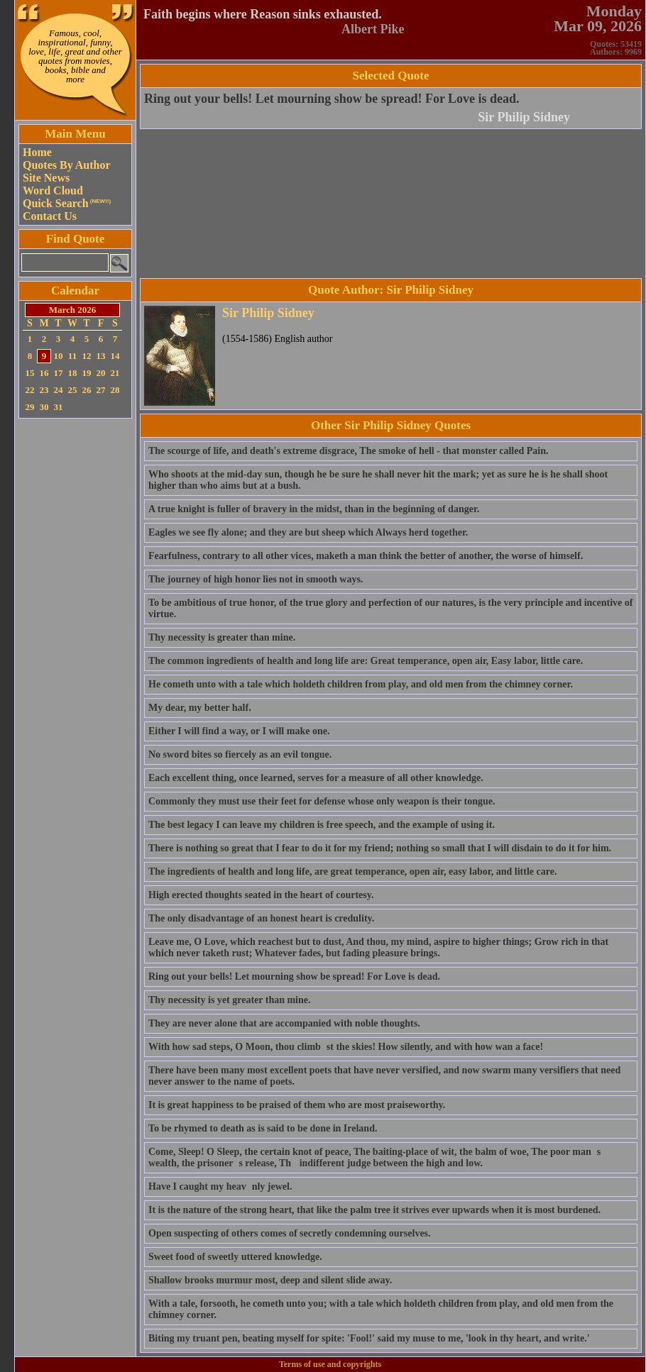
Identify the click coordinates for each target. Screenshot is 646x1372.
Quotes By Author (67, 165)
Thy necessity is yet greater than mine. (229, 1000)
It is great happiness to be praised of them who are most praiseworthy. (296, 1105)
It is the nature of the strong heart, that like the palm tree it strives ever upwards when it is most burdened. (374, 1210)
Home (37, 152)
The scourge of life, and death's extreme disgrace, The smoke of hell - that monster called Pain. (348, 451)
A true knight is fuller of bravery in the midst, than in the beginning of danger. (313, 509)
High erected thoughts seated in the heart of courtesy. (260, 895)
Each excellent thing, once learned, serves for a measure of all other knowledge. (315, 778)
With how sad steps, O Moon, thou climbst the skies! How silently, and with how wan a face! (345, 1046)
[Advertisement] (75, 635)
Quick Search (67, 203)
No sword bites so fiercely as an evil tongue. (240, 754)
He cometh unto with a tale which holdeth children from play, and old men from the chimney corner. (360, 684)
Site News (46, 178)
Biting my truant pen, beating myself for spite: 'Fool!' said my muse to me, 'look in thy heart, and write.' (369, 1338)
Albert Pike (372, 29)
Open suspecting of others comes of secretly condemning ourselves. (289, 1233)
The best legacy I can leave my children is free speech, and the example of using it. (321, 824)
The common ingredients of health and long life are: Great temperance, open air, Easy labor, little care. (365, 660)
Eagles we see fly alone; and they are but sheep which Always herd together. (308, 532)
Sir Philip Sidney (524, 117)
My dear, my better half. (199, 707)
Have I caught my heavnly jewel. (220, 1186)
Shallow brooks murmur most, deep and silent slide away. (270, 1280)
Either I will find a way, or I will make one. (238, 731)
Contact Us (50, 216)
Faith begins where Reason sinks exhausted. (262, 14)
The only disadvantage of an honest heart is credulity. (261, 918)
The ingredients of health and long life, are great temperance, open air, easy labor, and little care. (352, 871)
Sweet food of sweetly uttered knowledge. (235, 1256)
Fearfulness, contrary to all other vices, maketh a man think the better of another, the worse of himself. (365, 556)
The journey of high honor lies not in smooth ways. (255, 579)
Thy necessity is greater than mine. (221, 637)
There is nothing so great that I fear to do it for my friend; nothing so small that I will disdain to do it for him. (379, 848)
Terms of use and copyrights (330, 1364)
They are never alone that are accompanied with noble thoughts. (284, 1023)
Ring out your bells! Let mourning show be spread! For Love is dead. (332, 99)
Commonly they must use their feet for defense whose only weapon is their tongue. (321, 801)
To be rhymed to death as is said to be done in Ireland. (262, 1128)
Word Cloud (53, 190)
